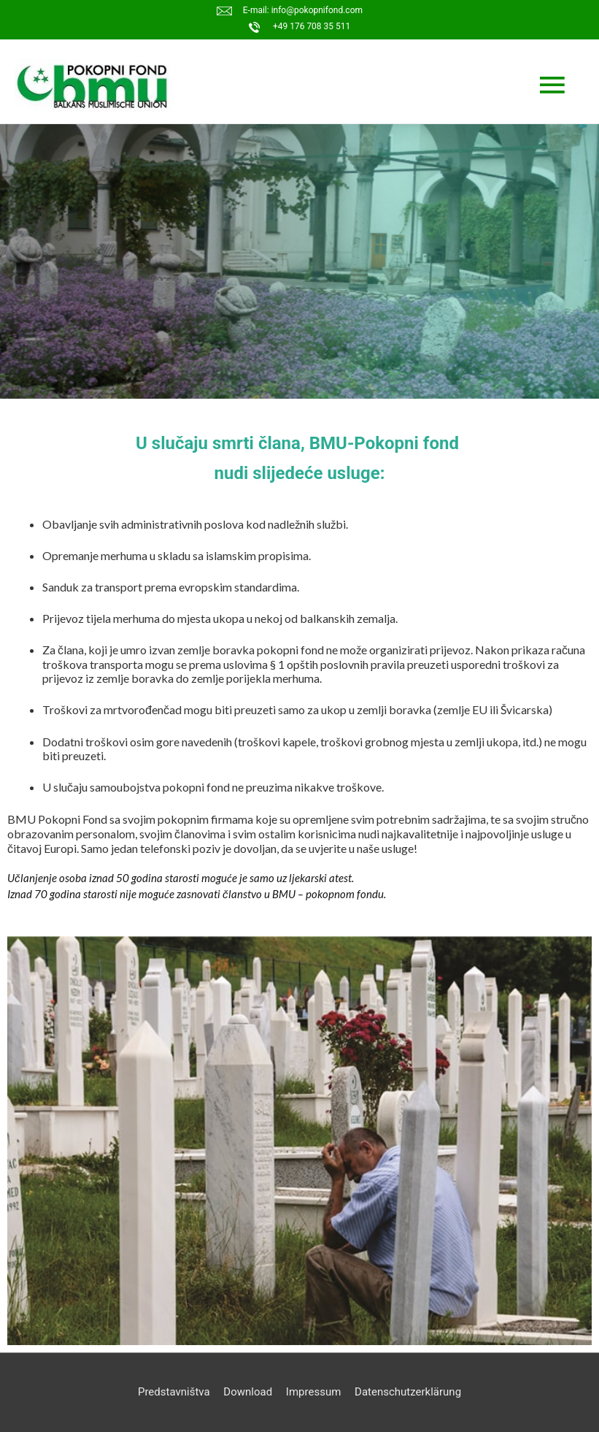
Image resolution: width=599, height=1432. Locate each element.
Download (247, 1391)
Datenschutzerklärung (408, 1391)
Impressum (313, 1391)
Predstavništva (174, 1391)
